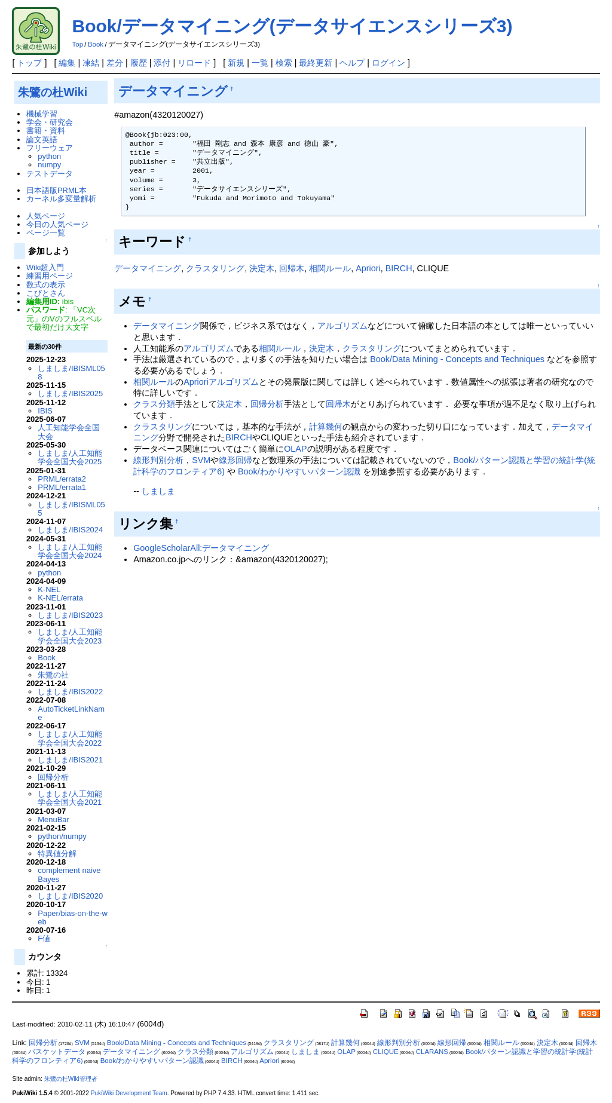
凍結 (90, 63)
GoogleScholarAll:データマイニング (201, 548)
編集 (67, 63)
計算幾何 (325, 426)
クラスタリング (215, 268)
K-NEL (49, 589)
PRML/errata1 (62, 487)
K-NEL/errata (60, 597)
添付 (162, 63)
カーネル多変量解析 (61, 198)
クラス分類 (154, 404)
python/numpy (62, 836)
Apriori (368, 268)
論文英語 (41, 139)
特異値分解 (57, 853)
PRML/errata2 (62, 478)
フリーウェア (49, 147)
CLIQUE (386, 1051)
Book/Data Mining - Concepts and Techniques (457, 359)
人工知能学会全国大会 (69, 431)
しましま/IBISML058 (71, 372)
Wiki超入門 (45, 267)
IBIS (45, 410)
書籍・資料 (45, 130)
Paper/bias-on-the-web (73, 917)
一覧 (260, 63)
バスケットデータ (56, 1051)
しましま (158, 491)
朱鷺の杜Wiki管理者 (70, 1079)
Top (77, 44)
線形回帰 (235, 460)
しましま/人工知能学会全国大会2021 (70, 798)
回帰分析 (267, 404)
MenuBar (53, 819)
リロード (194, 63)
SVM (201, 460)
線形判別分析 (158, 460)
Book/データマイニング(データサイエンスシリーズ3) (292, 26)
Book (95, 44)
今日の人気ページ (57, 224)
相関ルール (330, 268)
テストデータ (49, 173)
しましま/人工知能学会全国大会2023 (70, 636)
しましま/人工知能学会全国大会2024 (70, 551)
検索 (284, 63)
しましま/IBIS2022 (70, 691)
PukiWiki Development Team (129, 1093)
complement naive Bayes (69, 874)
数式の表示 (45, 284)
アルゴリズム (342, 325)
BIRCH (398, 268)
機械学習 (41, 113)
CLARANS (432, 1051)
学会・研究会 (49, 122)
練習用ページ (49, 275)
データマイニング (173, 91)
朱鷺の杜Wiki (52, 92)
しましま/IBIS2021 (70, 759)
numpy (49, 164)
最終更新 (315, 63)
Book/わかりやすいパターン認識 (299, 471)
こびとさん (45, 293)
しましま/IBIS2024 (70, 529)
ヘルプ (352, 63)
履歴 (138, 63)
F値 (44, 938)
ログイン (388, 63)
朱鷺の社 (53, 674)
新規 (236, 63)
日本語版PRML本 (56, 190)
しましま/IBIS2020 (70, 895)
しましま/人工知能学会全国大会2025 (70, 457)
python (49, 156)
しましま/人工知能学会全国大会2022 (70, 738)
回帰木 (291, 268)
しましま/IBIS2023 (70, 615)
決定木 (261, 268)
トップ (29, 63)
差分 (114, 63)
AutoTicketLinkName (71, 713)
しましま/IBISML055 (71, 508)
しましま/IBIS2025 (70, 393)
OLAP (295, 449)
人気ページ (45, 216)
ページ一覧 (45, 232)
